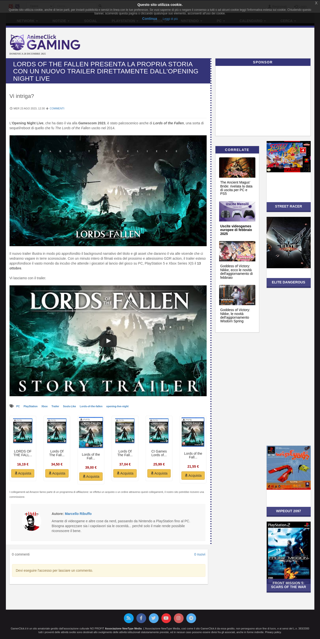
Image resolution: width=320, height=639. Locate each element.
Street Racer (288, 206)
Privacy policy (273, 632)
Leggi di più (170, 19)
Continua (149, 19)
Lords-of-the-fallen (91, 406)
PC (18, 406)
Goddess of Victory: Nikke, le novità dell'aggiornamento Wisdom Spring (235, 315)
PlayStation (31, 406)
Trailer (55, 406)
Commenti (57, 108)
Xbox (44, 406)
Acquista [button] (22, 473)
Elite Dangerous (288, 282)
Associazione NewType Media (123, 628)
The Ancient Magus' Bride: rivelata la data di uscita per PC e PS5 (236, 188)
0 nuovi (199, 554)
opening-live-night (117, 406)
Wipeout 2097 (288, 511)
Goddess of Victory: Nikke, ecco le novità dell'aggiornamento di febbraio (236, 271)
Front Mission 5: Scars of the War (288, 585)
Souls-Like (70, 406)
